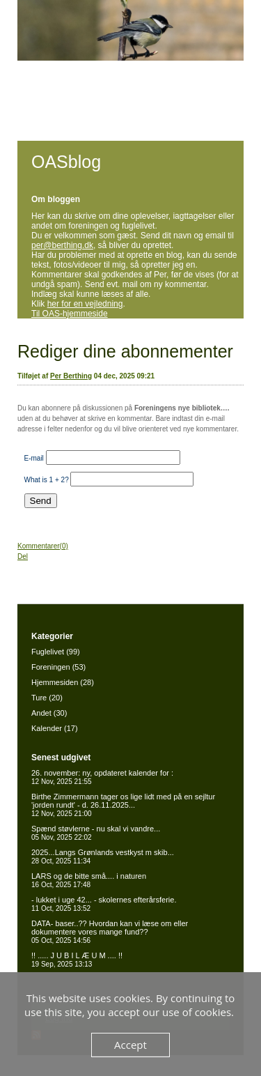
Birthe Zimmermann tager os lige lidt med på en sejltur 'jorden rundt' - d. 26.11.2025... (123, 804)
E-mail (34, 458)
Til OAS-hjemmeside (69, 313)
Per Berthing (71, 376)
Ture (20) (47, 697)
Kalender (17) (54, 728)
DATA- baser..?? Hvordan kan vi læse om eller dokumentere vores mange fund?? (109, 931)
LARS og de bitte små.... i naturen (88, 880)
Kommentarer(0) (42, 546)
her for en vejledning (85, 304)
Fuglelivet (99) (55, 651)
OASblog (66, 161)
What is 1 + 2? (46, 480)
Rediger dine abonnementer (125, 351)
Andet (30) (49, 713)
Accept (130, 1045)
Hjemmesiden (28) (62, 682)
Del (22, 556)
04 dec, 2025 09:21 (124, 376)
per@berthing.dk (62, 245)
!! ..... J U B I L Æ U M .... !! (76, 959)
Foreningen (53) (58, 667)
